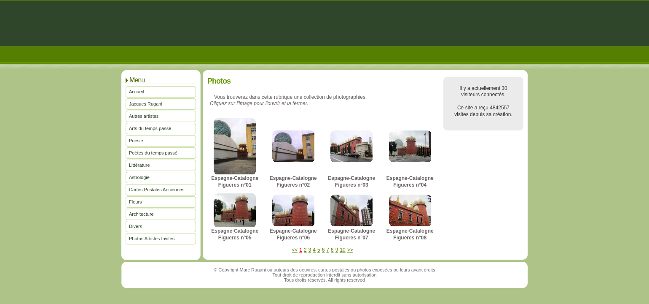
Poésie (136, 140)
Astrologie (139, 177)
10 (342, 250)
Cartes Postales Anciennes (156, 189)
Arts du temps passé (150, 128)
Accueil (136, 91)
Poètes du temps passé (153, 152)
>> (350, 250)
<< (295, 250)
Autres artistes (143, 116)
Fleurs (135, 201)
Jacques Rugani (145, 103)
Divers (135, 226)
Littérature (139, 165)
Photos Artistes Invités (151, 238)
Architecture (141, 214)
